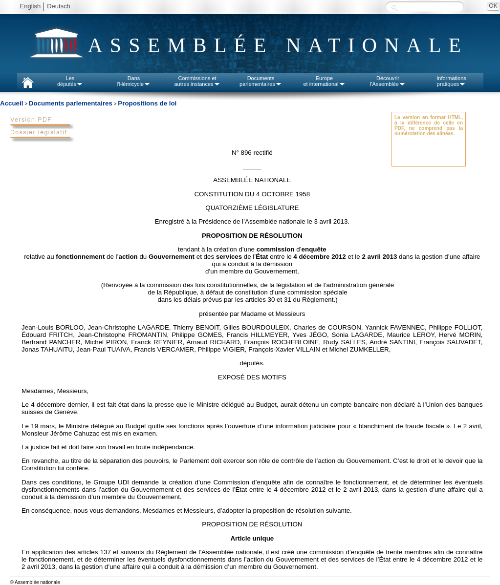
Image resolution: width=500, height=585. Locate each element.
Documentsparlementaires (260, 81)
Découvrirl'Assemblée (388, 81)
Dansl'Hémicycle (134, 81)
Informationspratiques (451, 81)
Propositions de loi (147, 103)
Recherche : (394, 7)
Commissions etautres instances (197, 81)
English (30, 6)
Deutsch (58, 6)
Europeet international (324, 81)
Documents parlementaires (70, 103)
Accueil (11, 103)
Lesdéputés (70, 81)
